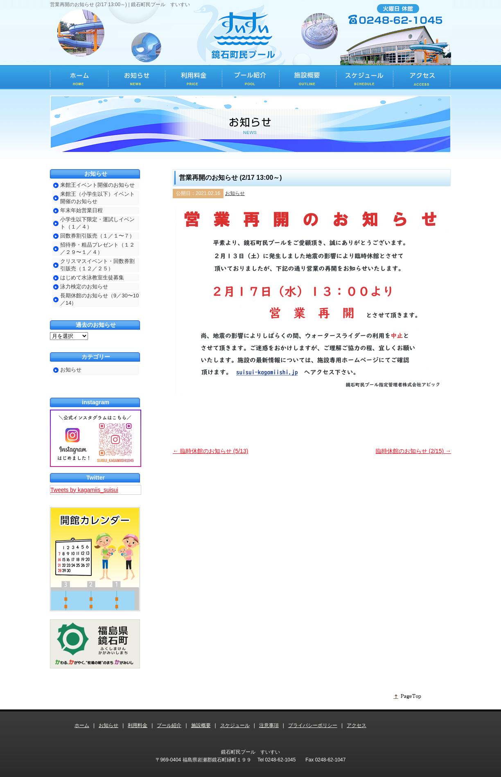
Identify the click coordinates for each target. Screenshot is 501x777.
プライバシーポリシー (312, 725)
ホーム (81, 725)
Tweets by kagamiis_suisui (84, 490)
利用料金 (137, 725)
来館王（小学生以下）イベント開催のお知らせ (97, 197)
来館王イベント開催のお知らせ (97, 185)
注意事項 (269, 725)
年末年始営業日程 (81, 210)
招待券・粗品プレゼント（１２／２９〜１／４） (97, 248)
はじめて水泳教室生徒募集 (92, 277)
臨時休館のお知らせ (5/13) (210, 451)
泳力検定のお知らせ (84, 286)
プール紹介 (169, 725)
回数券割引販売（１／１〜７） (97, 236)
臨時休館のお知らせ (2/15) (413, 451)
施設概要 (201, 725)
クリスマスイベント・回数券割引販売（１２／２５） (97, 265)
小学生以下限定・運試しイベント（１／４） (97, 223)
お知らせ (235, 193)
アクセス (356, 725)
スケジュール (235, 725)
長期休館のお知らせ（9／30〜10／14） (99, 299)
